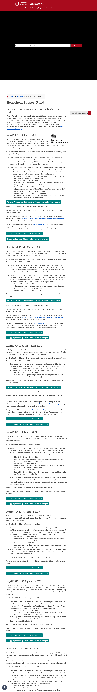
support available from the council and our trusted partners (43, 219)
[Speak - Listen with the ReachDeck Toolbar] (4, 687)
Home (12, 96)
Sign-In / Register (37, 8)
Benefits (20, 96)
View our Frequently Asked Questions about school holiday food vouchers (33, 202)
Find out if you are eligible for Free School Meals (24, 233)
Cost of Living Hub (38, 225)
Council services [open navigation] (52, 8)
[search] (43, 45)
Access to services (22, 8)
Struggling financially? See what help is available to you (27, 239)
